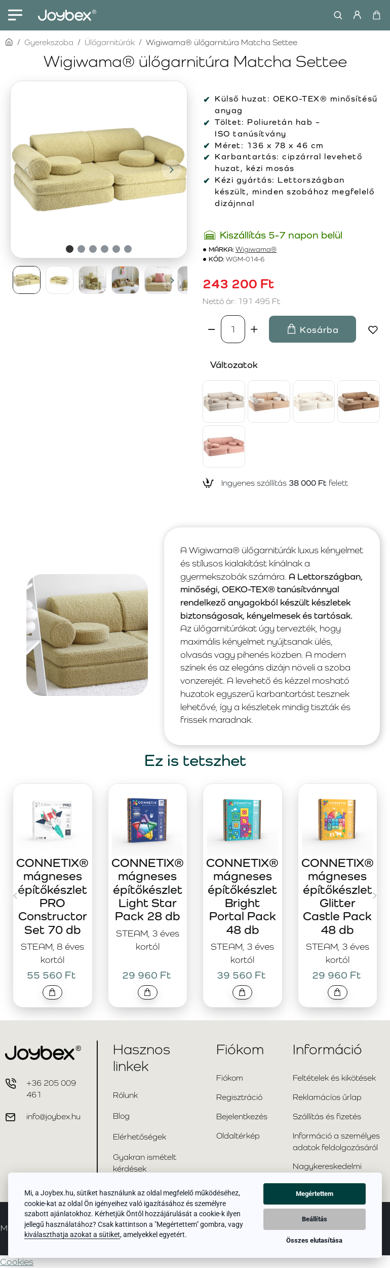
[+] (254, 329)
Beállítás (314, 1219)
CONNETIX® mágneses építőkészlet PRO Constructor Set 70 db (52, 896)
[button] (26, 169)
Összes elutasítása (314, 1240)
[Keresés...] (335, 15)
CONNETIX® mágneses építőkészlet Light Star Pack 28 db (147, 889)
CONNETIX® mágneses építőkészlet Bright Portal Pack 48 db (242, 896)
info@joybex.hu (53, 1116)
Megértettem (314, 1193)
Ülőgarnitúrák (110, 42)
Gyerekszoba (48, 42)
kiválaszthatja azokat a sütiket (72, 1234)
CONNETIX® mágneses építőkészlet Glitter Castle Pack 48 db (337, 896)
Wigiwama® (256, 249)
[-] (212, 329)
